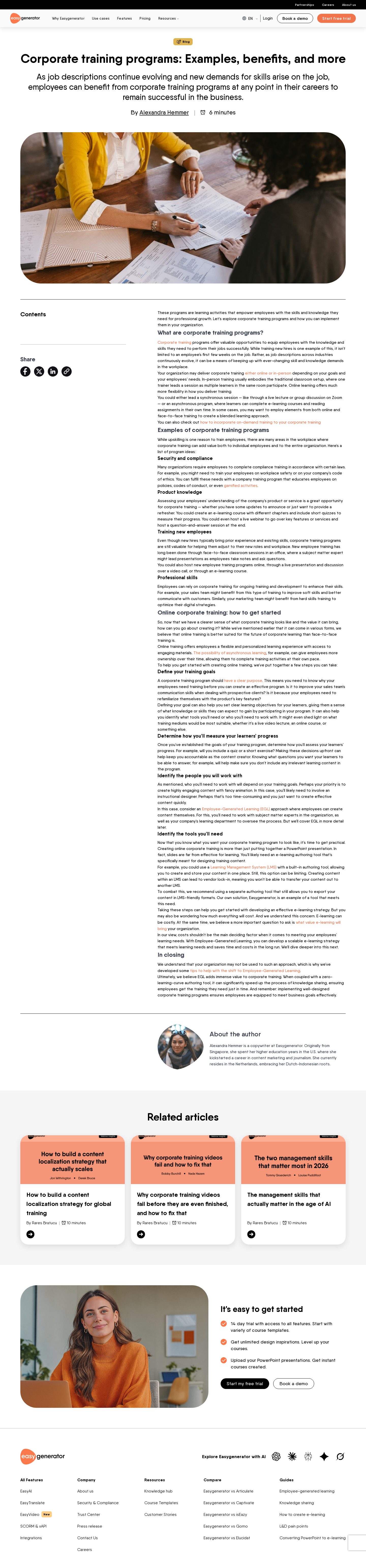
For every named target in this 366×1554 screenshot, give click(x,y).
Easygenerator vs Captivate (229, 1500)
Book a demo (294, 1380)
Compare (212, 1477)
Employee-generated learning (307, 1488)
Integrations (31, 1535)
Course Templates (161, 1500)
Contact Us (87, 1535)
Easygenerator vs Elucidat (227, 1535)
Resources (154, 1477)
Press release (89, 1523)
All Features (31, 1477)
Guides (287, 1477)
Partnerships (304, 5)
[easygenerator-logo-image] (25, 18)
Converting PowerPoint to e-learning (313, 1535)
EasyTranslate (32, 1500)
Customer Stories (160, 1511)
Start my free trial (245, 1380)
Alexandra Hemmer (164, 112)
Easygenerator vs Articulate (228, 1488)
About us (349, 5)
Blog (183, 41)
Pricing (145, 18)
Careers (328, 5)
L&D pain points (294, 1523)
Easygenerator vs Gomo (226, 1523)
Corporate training (174, 342)
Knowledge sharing (297, 1500)
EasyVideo (36, 1511)
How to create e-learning (302, 1511)
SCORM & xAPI (33, 1523)
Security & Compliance (98, 1500)
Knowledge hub (158, 1488)
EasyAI (26, 1488)
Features (124, 18)
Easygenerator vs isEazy (225, 1511)
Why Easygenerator (68, 18)
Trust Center (88, 1511)
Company (86, 1477)
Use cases (101, 18)
